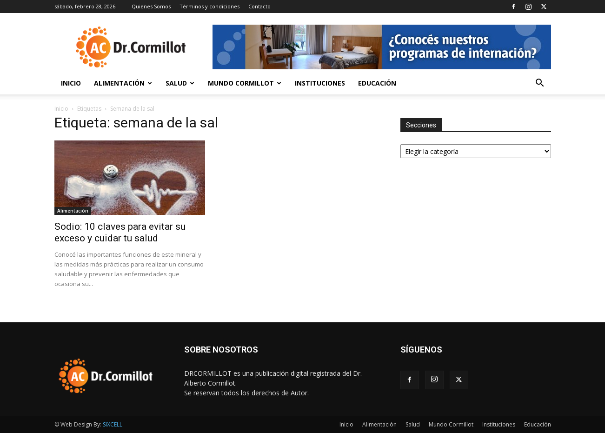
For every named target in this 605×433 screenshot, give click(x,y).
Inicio (71, 83)
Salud (180, 83)
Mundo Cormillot (244, 83)
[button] (540, 84)
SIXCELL (112, 424)
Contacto (259, 6)
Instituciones (320, 83)
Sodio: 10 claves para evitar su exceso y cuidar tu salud (120, 232)
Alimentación (123, 83)
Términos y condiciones (209, 6)
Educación (377, 83)
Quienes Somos (151, 6)
